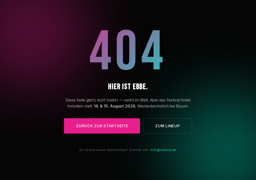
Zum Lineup (167, 126)
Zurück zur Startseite (102, 126)
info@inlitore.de (163, 150)
